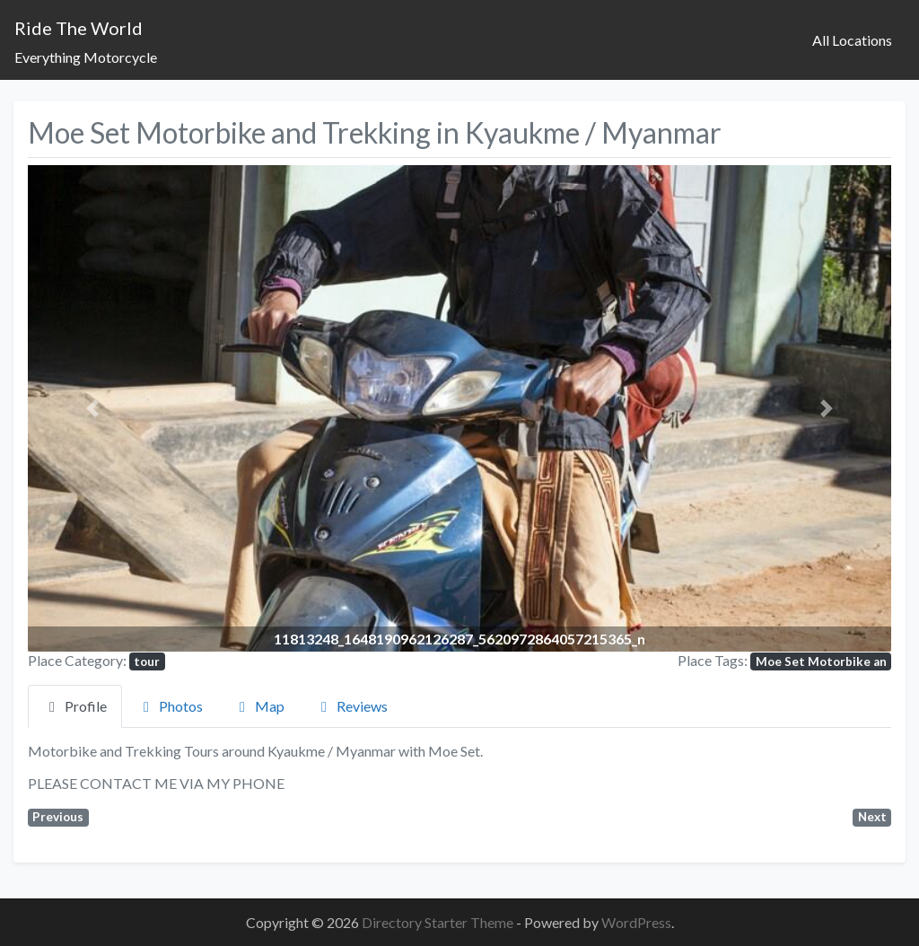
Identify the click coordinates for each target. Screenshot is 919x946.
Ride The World (78, 28)
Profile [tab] (75, 705)
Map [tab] (258, 705)
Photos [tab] (170, 705)
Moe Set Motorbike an (821, 661)
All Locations (852, 39)
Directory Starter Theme (439, 922)
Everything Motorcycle (85, 57)
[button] (92, 408)
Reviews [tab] (351, 705)
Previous (57, 817)
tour (147, 661)
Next (872, 817)
